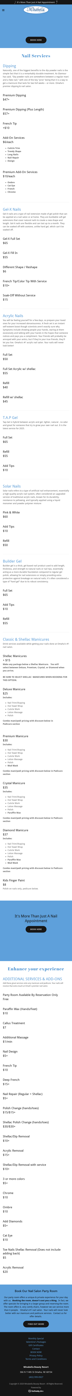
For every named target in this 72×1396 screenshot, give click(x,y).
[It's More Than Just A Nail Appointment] (36, 2)
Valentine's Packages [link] (36, 1342)
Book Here (36, 40)
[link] (36, 10)
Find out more (36, 1324)
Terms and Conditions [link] (36, 1359)
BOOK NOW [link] (36, 1352)
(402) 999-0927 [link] (36, 1377)
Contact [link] (36, 1349)
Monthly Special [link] (36, 1338)
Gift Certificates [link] (36, 1345)
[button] (6, 10)
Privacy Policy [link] (36, 1355)
